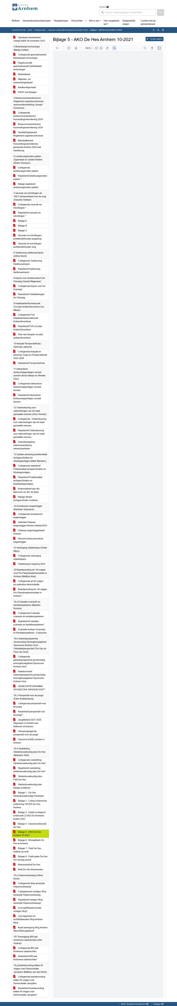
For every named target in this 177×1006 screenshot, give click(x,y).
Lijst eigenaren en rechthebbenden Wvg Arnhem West (27, 919)
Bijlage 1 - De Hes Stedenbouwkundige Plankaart (28, 794)
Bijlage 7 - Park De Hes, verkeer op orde (27, 850)
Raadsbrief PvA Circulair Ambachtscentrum (27, 328)
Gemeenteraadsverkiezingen (37, 21)
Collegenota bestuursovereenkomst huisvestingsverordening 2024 (28, 116)
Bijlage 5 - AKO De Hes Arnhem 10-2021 (27, 833)
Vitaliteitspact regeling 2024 (29, 564)
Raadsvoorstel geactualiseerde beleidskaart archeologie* (27, 66)
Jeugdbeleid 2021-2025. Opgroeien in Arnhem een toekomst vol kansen (27, 723)
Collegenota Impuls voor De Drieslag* (29, 288)
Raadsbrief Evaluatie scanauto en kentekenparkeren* (28, 623)
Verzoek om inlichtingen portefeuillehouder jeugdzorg (27, 237)
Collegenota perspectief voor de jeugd (29, 705)
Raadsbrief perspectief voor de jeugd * (29, 713)
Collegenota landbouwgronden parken (25, 169)
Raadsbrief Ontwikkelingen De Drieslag (29, 296)
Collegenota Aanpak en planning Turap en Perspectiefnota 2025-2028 (30, 354)
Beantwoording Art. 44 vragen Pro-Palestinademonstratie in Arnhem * (30, 592)
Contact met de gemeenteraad (148, 22)
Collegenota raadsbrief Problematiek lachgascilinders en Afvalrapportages (29, 469)
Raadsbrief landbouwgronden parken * (30, 177)
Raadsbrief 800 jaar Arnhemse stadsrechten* (25, 958)
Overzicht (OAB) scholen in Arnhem (29, 741)
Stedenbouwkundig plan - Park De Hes (28, 778)
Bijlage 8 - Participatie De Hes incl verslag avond (30, 858)
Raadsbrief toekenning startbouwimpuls (26, 270)
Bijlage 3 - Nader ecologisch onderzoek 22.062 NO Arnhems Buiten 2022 (29, 815)
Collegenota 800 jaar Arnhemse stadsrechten (26, 950)
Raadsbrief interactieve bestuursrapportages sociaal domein (27, 398)
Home (30, 30)
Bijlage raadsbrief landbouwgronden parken (25, 186)
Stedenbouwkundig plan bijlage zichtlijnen (27, 786)
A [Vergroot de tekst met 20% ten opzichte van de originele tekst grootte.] (158, 30)
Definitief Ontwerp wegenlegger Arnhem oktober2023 (30, 524)
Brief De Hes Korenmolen (28, 869)
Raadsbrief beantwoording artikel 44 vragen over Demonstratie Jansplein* (28, 991)
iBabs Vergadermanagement (134, 1004)
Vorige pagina (154, 39)
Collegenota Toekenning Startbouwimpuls (27, 262)
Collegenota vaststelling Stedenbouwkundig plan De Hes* (29, 761)
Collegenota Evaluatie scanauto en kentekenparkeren (28, 615)
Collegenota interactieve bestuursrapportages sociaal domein (27, 386)
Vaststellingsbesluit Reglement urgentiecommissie (28, 134)
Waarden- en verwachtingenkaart (22, 81)
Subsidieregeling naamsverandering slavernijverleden (24, 445)
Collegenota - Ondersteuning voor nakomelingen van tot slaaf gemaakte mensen (29, 422)
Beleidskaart (21, 74)
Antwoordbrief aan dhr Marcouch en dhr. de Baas (26, 490)
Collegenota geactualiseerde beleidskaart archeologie (29, 56)
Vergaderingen (61, 21)
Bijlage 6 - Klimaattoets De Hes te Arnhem (28, 842)
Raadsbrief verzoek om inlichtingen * (27, 214)
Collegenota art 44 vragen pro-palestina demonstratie (28, 583)
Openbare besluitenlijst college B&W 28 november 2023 (29, 39)
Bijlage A (20, 221)
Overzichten (77, 21)
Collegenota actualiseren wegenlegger (28, 516)
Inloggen (158, 1004)
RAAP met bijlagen (25, 92)
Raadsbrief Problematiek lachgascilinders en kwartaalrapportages (27, 480)
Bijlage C (20, 230)
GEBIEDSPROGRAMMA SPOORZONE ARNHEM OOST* (29, 688)
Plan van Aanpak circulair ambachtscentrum (28, 336)
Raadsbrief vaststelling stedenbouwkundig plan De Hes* (29, 770)
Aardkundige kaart (24, 87)
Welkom (16, 21)
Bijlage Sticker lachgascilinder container (25, 498)
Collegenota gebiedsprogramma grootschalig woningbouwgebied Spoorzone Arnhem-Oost (29, 661)
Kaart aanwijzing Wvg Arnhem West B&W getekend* (30, 929)
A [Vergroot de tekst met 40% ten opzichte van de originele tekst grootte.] (163, 30)
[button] (160, 12)
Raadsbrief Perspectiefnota (29, 363)
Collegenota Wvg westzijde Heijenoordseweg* (29, 885)
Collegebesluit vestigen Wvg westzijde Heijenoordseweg (29, 893)
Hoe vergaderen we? (111, 22)
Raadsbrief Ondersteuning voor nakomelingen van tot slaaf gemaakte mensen (28, 433)
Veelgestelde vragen (128, 22)
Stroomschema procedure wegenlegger (28, 540)
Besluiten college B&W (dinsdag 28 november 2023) (68, 30)
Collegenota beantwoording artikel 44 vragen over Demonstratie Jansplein (29, 980)
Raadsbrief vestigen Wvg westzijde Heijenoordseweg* (28, 901)
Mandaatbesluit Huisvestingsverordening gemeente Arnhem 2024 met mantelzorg (27, 145)
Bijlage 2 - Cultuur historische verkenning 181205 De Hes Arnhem (30, 804)
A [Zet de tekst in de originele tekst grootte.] (153, 30)
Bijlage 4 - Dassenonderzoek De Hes (29, 825)
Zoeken (102, 7)
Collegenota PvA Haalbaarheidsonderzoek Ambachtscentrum (25, 318)
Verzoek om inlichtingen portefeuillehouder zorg (27, 245)
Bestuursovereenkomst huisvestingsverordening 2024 (28, 126)
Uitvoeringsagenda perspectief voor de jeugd (25, 733)
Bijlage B (20, 226)
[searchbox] (127, 12)
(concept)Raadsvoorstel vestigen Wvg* (27, 909)
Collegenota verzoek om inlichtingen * (27, 206)
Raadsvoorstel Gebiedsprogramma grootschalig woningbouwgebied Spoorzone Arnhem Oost (29, 676)
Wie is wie (94, 21)
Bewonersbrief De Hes (26, 864)
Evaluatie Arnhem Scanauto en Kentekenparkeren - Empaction (30, 631)
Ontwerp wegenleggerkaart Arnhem (29, 532)
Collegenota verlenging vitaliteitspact (27, 557)
